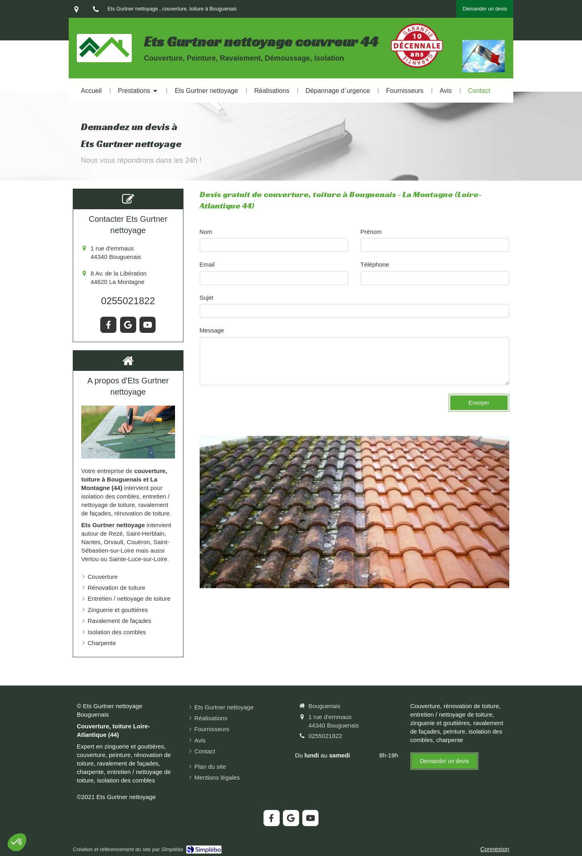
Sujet (206, 297)
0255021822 (128, 300)
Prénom (371, 231)
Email (207, 264)
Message (212, 330)
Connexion (494, 848)
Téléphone (375, 264)
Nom (206, 231)
